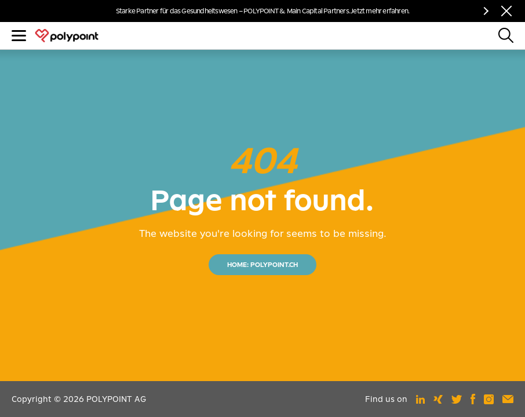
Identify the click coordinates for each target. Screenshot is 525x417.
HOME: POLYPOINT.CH (262, 264)
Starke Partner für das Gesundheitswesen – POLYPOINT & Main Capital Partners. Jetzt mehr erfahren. (262, 11)
